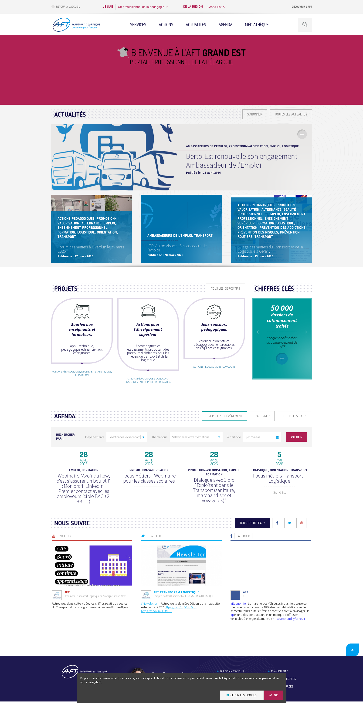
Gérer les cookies (244, 695)
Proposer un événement (224, 423)
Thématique (159, 443)
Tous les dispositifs (225, 295)
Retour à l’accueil (65, 6)
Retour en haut (349, 655)
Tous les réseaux (252, 530)
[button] (277, 443)
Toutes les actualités (291, 114)
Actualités (196, 24)
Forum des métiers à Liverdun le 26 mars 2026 (91, 254)
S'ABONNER (254, 114)
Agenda (225, 24)
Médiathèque (257, 24)
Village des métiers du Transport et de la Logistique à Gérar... (271, 254)
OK (276, 695)
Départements (94, 443)
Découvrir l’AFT (302, 6)
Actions (166, 24)
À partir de (234, 443)
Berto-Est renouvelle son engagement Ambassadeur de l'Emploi (241, 161)
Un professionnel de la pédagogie (141, 7)
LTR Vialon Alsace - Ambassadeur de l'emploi (177, 254)
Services (138, 24)
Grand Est (214, 7)
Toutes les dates (294, 423)
